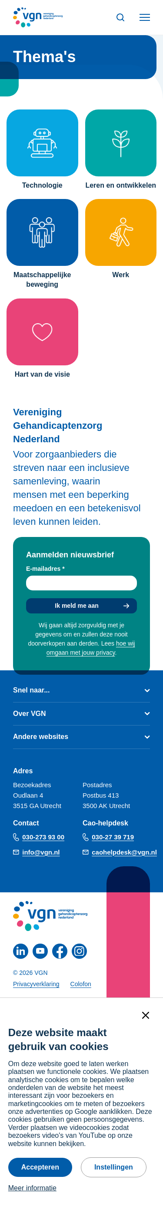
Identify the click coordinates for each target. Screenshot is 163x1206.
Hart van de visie (42, 374)
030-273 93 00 (43, 837)
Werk (120, 274)
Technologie (42, 185)
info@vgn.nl (41, 852)
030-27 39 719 (113, 837)
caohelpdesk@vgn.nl (124, 852)
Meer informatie (32, 1188)
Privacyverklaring (36, 984)
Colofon (80, 984)
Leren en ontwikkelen (120, 185)
